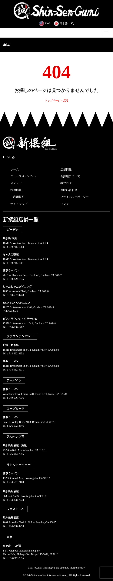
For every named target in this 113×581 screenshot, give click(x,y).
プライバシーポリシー (74, 196)
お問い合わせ (68, 190)
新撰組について (70, 176)
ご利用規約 (17, 196)
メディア (16, 183)
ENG (44, 23)
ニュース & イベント (23, 176)
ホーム (14, 169)
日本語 (61, 23)
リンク (64, 203)
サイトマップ (18, 203)
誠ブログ (66, 183)
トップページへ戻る (56, 100)
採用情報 (16, 190)
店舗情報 (66, 169)
